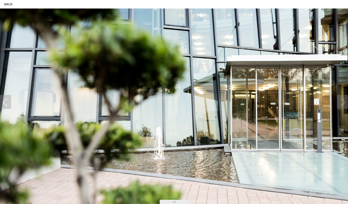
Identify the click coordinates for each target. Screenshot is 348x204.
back (8, 4)
